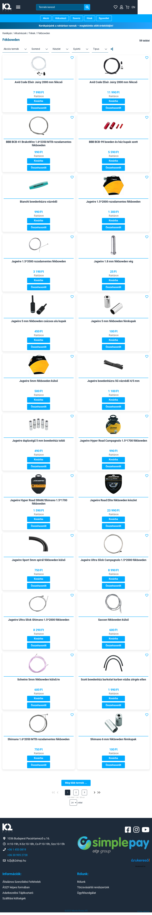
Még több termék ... (76, 785)
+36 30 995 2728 (17, 857)
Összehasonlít (38, 108)
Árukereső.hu (140, 869)
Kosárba (38, 101)
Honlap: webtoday (143, 914)
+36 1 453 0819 (16, 852)
